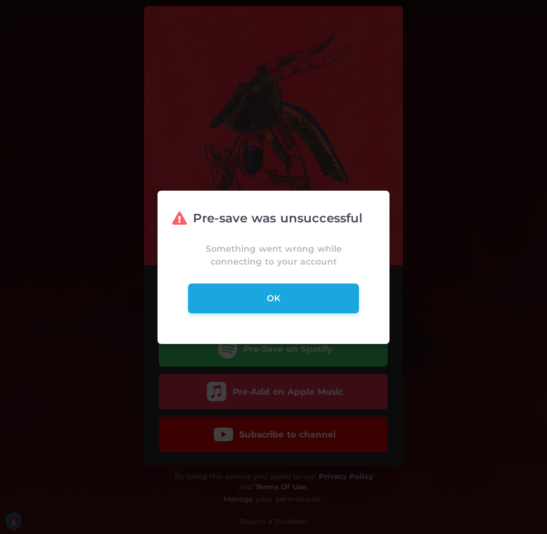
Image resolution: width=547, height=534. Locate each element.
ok (273, 298)
